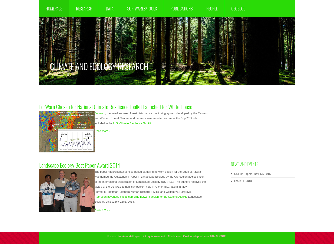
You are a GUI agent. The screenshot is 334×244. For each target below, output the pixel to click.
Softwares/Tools (142, 8)
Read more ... (103, 131)
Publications (181, 8)
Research (84, 8)
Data (110, 8)
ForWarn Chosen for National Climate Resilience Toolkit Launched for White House (115, 106)
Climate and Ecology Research (99, 66)
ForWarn (100, 113)
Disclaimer (174, 236)
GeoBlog (238, 8)
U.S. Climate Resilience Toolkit (132, 123)
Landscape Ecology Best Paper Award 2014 (79, 165)
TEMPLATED (218, 236)
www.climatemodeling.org (125, 236)
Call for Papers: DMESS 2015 (252, 173)
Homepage (54, 8)
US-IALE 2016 (243, 181)
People (211, 8)
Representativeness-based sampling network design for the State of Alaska (141, 196)
